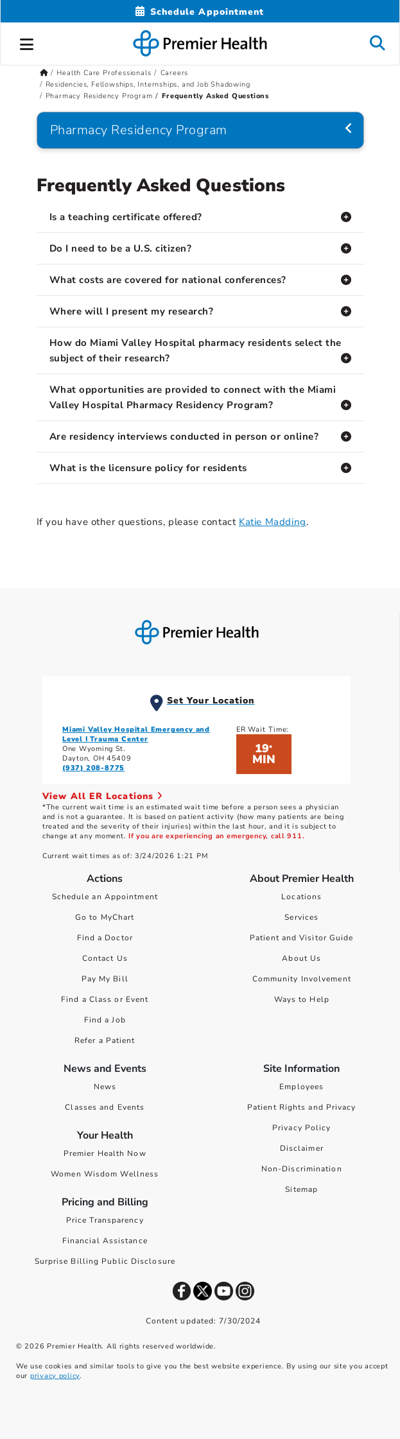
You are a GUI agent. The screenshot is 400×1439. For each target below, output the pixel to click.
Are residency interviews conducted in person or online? (184, 436)
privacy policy (55, 1376)
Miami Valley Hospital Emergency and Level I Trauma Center (136, 734)
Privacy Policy (301, 1128)
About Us (301, 958)
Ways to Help (301, 999)
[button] (27, 42)
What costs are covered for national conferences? (167, 279)
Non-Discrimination (301, 1169)
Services (301, 917)
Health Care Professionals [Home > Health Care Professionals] (104, 73)
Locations (301, 897)
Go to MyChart (104, 917)
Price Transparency (105, 1220)
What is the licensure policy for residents (148, 467)
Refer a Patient (104, 1040)
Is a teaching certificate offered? (125, 217)
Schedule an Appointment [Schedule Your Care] (105, 897)
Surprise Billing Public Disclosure (105, 1261)
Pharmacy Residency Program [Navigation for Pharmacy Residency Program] (138, 130)
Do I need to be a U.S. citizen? (120, 248)
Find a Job (105, 1020)
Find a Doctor (105, 938)
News (105, 1086)
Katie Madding (272, 521)
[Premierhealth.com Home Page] (44, 73)
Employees (301, 1086)
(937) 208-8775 (93, 768)
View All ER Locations (102, 796)
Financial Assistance (105, 1241)
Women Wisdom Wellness (105, 1174)
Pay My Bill (105, 979)
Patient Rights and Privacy (301, 1107)
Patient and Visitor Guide (302, 938)
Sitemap (301, 1189)
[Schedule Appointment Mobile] (199, 12)
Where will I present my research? (131, 311)
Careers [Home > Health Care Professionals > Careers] (175, 73)
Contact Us (105, 958)
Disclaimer (302, 1148)
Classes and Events (104, 1107)
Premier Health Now (105, 1153)
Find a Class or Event (104, 999)
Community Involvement (301, 979)
